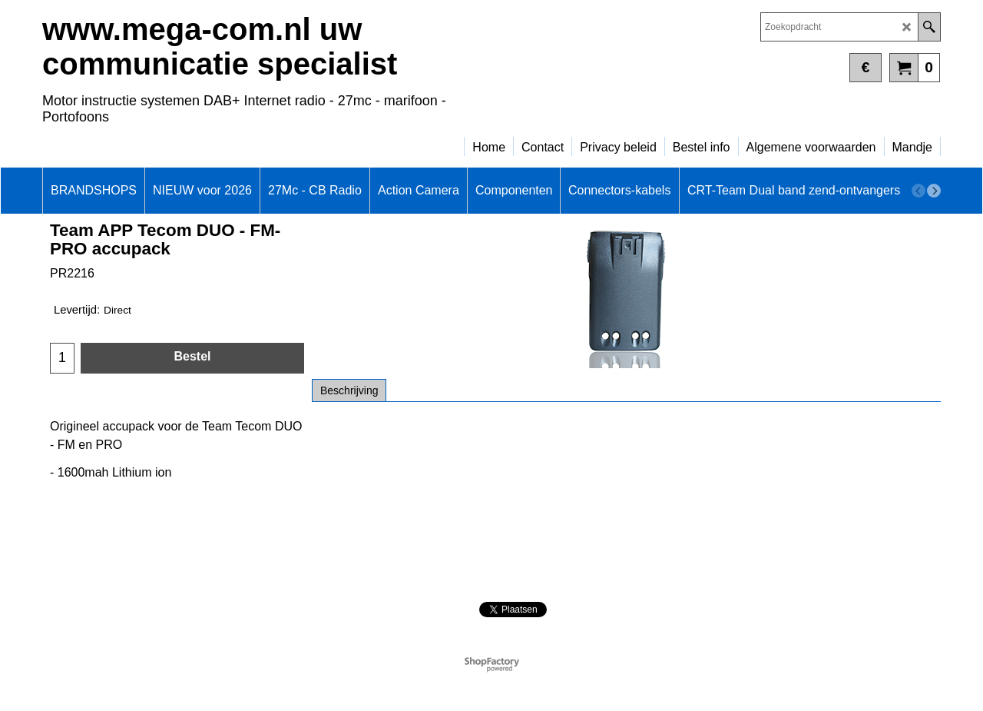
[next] (934, 191)
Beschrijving (349, 390)
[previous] (918, 191)
